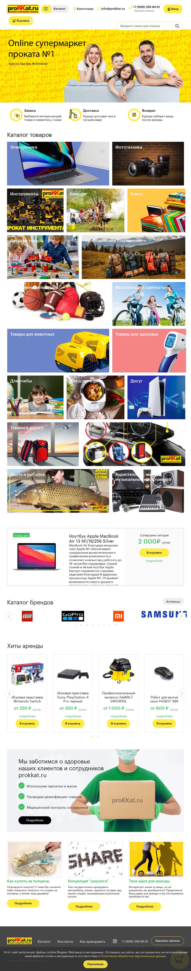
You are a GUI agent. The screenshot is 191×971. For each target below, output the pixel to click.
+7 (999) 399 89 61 (146, 7)
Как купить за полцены (28, 881)
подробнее (154, 560)
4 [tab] (93, 625)
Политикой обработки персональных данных (133, 955)
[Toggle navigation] (46, 9)
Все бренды (173, 601)
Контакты (65, 940)
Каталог (44, 940)
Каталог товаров (29, 133)
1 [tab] (75, 625)
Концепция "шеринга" (88, 881)
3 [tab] (87, 625)
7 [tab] (110, 625)
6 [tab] (104, 625)
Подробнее (34, 820)
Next (181, 616)
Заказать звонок (144, 11)
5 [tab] (98, 625)
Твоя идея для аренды (149, 881)
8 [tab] (115, 625)
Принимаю (95, 964)
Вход (172, 9)
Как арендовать (92, 940)
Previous (9, 616)
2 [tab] (81, 625)
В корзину (154, 552)
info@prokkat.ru (113, 8)
